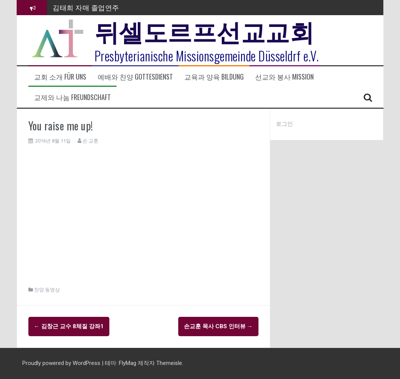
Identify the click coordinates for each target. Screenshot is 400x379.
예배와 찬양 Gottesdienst (135, 76)
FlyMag (127, 363)
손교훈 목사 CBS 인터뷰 (218, 326)
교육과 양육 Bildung (214, 76)
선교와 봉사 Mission (284, 76)
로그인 (284, 124)
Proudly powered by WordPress (62, 363)
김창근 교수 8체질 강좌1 (69, 326)
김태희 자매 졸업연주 (86, 7)
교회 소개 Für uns (60, 76)
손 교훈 (90, 141)
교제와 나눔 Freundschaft (72, 97)
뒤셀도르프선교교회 (204, 30)
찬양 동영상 (47, 290)
